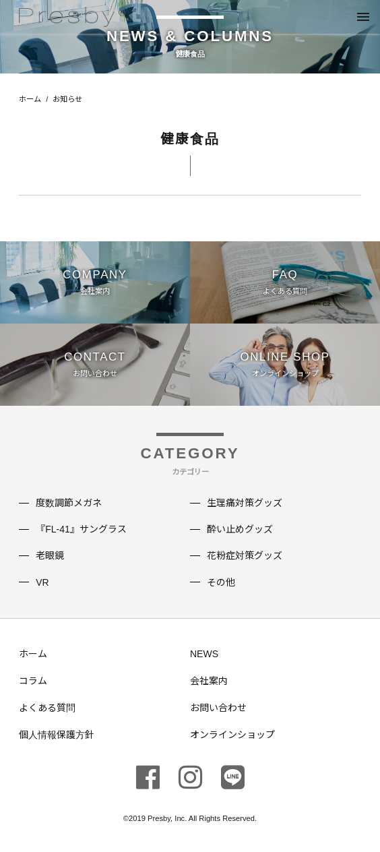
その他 (221, 582)
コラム (33, 680)
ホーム (30, 99)
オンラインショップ (232, 734)
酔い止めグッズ (240, 529)
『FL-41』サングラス (81, 529)
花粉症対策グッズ (244, 555)
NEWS (204, 653)
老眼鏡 (50, 555)
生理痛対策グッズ (244, 502)
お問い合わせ (218, 707)
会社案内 (209, 680)
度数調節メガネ (69, 502)
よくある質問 (47, 707)
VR (42, 582)
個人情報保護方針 (56, 734)
